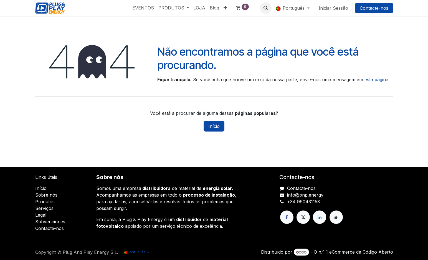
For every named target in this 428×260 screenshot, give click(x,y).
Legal (40, 215)
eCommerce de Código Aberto (361, 252)
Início (214, 126)
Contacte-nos (374, 8)
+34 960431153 (303, 201)
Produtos (45, 201)
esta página (376, 79)
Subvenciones (50, 221)
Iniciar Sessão (333, 8)
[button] (266, 8)
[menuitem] (143, 7)
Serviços (44, 208)
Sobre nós (46, 195)
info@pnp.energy (305, 195)
